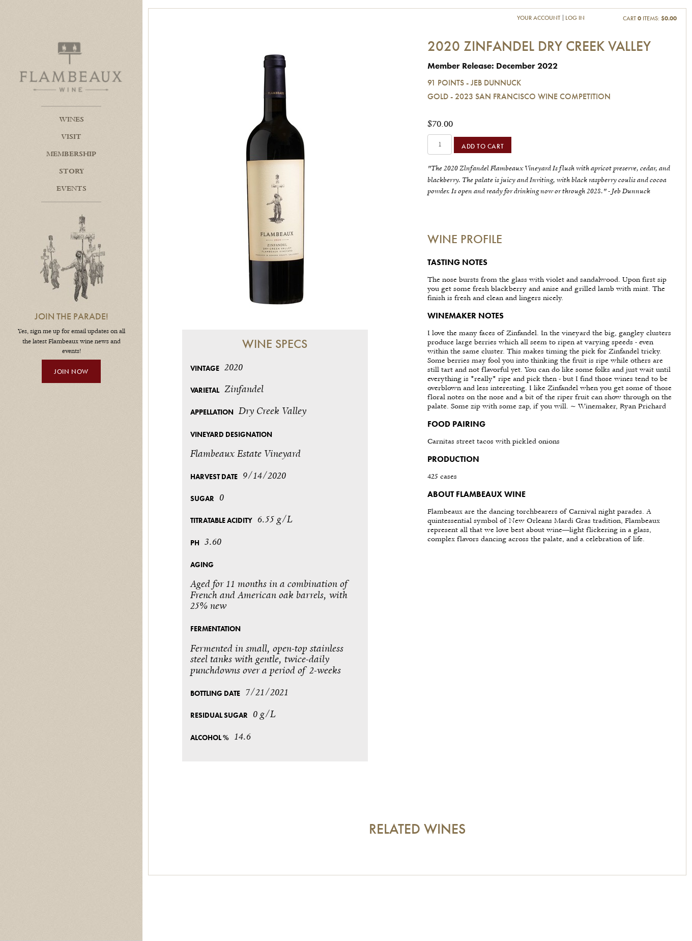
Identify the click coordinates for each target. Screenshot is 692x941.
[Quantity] (439, 144)
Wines (71, 119)
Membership (71, 154)
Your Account (538, 17)
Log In (575, 17)
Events (71, 188)
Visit (71, 136)
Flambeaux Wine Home (71, 66)
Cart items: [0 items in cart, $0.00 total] (650, 18)
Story (71, 171)
